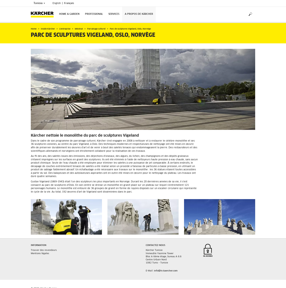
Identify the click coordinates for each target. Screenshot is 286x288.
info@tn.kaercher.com (165, 271)
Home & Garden (69, 14)
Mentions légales (40, 253)
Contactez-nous (155, 245)
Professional (94, 14)
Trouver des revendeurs (44, 250)
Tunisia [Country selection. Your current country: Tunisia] (39, 3)
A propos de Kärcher (139, 14)
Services (113, 14)
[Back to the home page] (43, 14)
